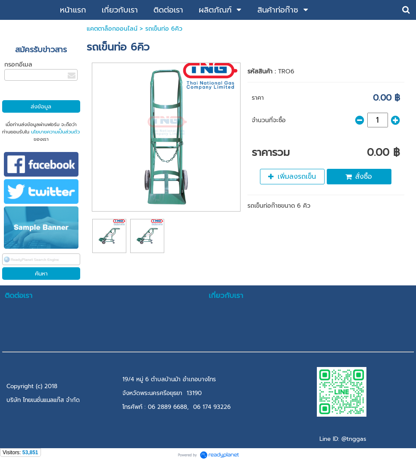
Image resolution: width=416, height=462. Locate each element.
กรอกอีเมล (18, 64)
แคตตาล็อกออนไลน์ (112, 28)
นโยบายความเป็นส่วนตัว (55, 132)
